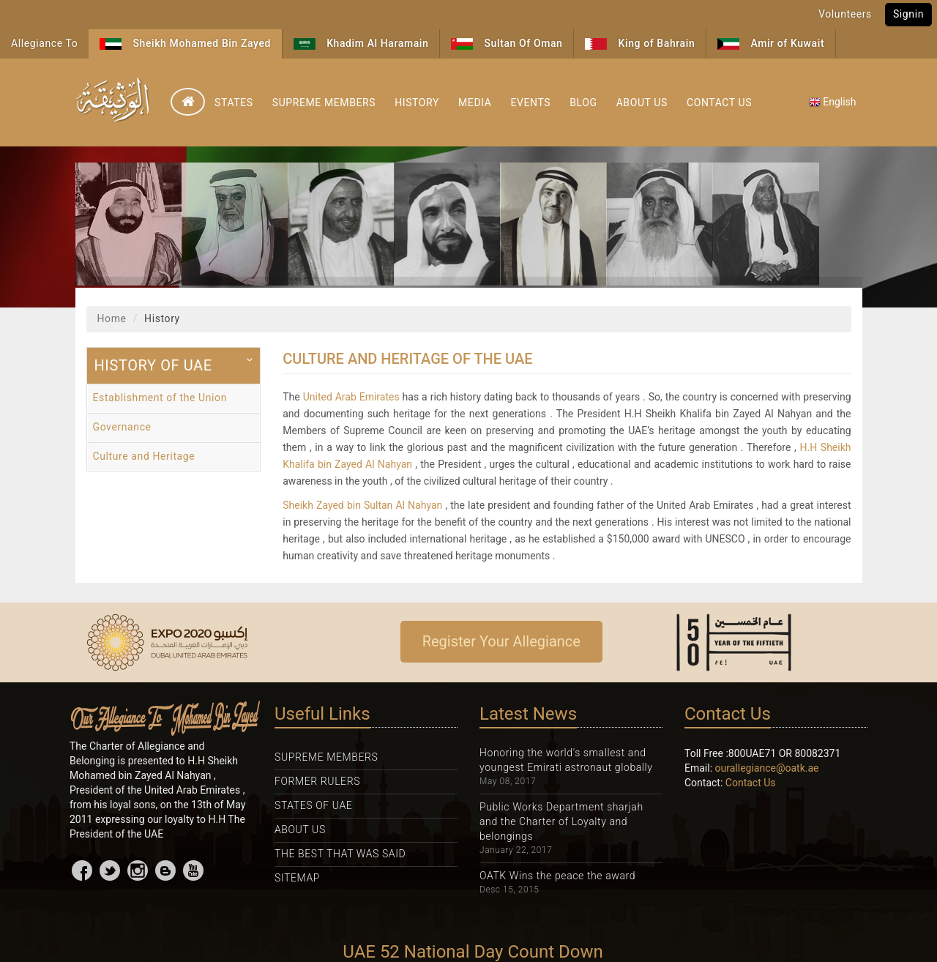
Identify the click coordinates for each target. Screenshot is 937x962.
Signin (908, 14)
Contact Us (719, 102)
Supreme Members (324, 102)
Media (474, 102)
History (417, 102)
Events (530, 102)
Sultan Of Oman (506, 43)
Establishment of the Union (160, 397)
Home (112, 318)
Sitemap (297, 878)
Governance (122, 427)
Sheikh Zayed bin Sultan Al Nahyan (362, 505)
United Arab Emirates (351, 397)
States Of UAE (313, 805)
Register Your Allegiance (501, 641)
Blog (583, 102)
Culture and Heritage (144, 456)
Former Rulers (317, 781)
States (233, 102)
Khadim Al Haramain (361, 43)
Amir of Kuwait (770, 43)
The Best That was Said (340, 854)
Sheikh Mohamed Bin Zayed (185, 43)
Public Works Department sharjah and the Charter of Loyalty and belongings (561, 821)
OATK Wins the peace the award (557, 875)
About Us (642, 102)
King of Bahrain (640, 43)
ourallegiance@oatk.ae (767, 768)
